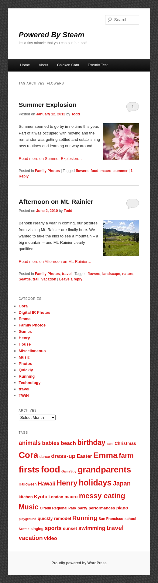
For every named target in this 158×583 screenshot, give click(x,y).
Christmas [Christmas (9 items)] (125, 443)
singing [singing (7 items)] (37, 529)
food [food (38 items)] (50, 469)
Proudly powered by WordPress (78, 563)
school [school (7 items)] (130, 519)
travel (67, 274)
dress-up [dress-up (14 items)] (63, 456)
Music (24, 357)
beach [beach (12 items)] (68, 443)
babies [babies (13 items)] (51, 443)
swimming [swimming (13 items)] (91, 528)
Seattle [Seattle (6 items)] (24, 529)
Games (25, 331)
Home (25, 65)
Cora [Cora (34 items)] (28, 455)
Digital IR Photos (34, 312)
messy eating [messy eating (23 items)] (102, 496)
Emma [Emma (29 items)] (105, 455)
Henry (24, 338)
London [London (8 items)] (56, 497)
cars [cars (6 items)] (110, 444)
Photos (25, 363)
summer (120, 171)
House (25, 344)
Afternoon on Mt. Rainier (56, 201)
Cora (23, 306)
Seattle (25, 279)
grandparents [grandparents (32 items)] (104, 469)
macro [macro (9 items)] (70, 496)
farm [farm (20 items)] (126, 455)
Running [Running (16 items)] (84, 518)
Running (27, 376)
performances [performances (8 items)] (101, 508)
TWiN (24, 395)
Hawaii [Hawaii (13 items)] (47, 483)
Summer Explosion (48, 104)
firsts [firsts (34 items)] (29, 469)
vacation (48, 279)
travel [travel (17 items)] (115, 527)
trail (36, 279)
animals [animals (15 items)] (30, 442)
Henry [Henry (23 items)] (67, 483)
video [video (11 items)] (50, 538)
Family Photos (47, 171)
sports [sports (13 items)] (53, 528)
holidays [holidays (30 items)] (95, 482)
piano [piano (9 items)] (122, 507)
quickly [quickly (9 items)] (45, 518)
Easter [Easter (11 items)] (84, 456)
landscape (111, 274)
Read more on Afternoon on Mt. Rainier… (55, 261)
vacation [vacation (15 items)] (31, 538)
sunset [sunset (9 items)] (70, 528)
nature (127, 274)
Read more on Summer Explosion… (50, 158)
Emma (25, 318)
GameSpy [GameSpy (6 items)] (68, 471)
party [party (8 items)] (82, 508)
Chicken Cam (68, 65)
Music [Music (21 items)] (29, 507)
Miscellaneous (32, 351)
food (94, 171)
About (43, 65)
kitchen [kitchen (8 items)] (26, 497)
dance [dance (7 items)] (45, 457)
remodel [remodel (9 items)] (62, 518)
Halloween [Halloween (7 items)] (28, 484)
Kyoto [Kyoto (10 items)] (40, 496)
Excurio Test (98, 65)
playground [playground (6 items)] (27, 519)
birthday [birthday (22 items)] (91, 442)
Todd (75, 114)
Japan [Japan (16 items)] (122, 483)
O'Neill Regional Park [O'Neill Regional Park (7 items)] (58, 508)
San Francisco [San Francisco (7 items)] (110, 519)
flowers (82, 171)
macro (106, 171)
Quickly (26, 370)
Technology (30, 382)
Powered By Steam (51, 35)
